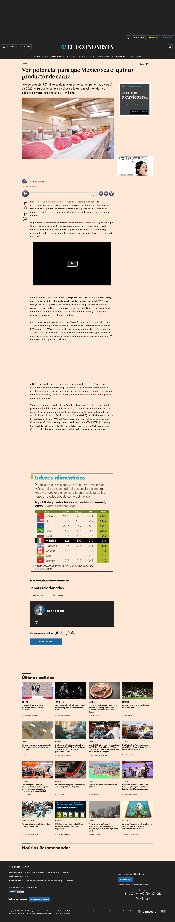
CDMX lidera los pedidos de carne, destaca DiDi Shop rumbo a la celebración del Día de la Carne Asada (103, 708)
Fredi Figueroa (128, 715)
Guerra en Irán (69, 56)
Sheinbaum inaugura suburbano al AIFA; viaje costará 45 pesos (70, 786)
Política (92, 742)
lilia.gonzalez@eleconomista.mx (50, 580)
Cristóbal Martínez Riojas (31, 834)
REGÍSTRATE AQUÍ (139, 112)
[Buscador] (25, 46)
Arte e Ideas (59, 702)
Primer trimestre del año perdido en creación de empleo (36, 825)
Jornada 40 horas (86, 56)
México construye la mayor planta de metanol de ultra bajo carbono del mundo (36, 747)
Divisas (138, 56)
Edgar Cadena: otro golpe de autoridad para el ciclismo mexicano (34, 707)
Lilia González (39, 182)
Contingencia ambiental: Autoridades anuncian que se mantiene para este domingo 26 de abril (104, 827)
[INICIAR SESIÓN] (170, 46)
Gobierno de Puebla (130, 755)
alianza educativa (105, 56)
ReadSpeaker (93, 195)
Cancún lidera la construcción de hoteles (103, 786)
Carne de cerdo (39, 595)
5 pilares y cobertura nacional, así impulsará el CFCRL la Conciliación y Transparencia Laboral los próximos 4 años (70, 748)
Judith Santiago (95, 715)
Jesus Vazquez (95, 794)
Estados (92, 781)
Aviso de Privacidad (30, 881)
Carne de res (57, 595)
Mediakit (24, 876)
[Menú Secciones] (9, 46)
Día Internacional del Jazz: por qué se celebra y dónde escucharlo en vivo (70, 707)
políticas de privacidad (142, 884)
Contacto (69, 881)
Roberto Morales (28, 755)
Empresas (25, 64)
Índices (130, 56)
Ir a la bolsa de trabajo (40, 899)
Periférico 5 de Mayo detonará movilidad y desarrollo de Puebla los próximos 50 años (136, 747)
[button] (135, 166)
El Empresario (44, 872)
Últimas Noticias (41, 56)
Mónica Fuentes (95, 834)
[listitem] (25, 193)
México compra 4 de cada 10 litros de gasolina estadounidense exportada (69, 826)
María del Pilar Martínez (30, 794)
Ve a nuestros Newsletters (129, 105)
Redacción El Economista (31, 715)
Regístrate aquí (125, 880)
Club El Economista (59, 872)
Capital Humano (28, 821)
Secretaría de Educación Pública (100, 755)
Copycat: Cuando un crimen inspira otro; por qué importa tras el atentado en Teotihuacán (137, 826)
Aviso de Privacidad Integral (52, 881)
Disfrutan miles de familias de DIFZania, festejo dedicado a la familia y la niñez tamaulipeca (135, 787)
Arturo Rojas (61, 794)
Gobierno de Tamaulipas (131, 794)
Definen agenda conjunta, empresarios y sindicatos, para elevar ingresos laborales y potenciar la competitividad (35, 788)
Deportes (25, 702)
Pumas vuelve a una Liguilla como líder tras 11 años (136, 706)
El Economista (31, 872)
